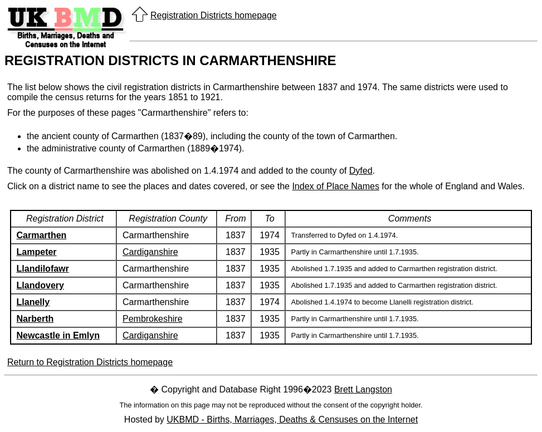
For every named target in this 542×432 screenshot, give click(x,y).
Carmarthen (42, 235)
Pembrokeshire (153, 318)
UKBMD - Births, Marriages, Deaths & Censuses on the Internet (292, 419)
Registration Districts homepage (213, 15)
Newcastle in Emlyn (58, 335)
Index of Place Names (335, 186)
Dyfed (361, 170)
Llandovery (40, 285)
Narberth (35, 318)
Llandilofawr (43, 268)
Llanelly (33, 302)
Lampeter (37, 252)
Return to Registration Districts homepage (90, 362)
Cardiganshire (150, 252)
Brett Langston (363, 389)
